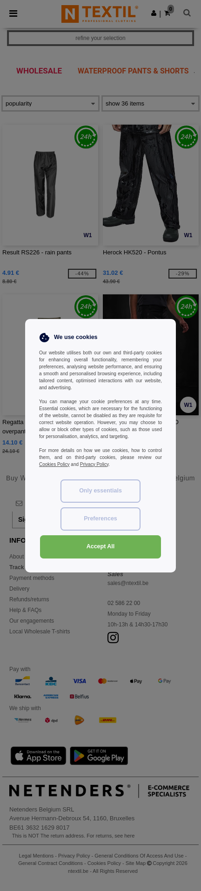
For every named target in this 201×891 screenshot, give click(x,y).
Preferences (100, 518)
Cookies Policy (54, 464)
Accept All (101, 546)
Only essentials (100, 490)
